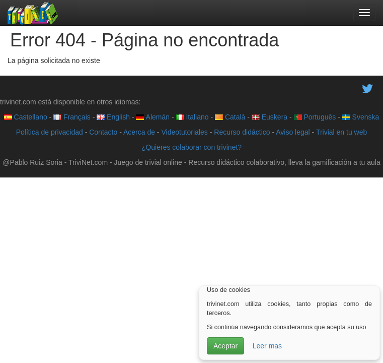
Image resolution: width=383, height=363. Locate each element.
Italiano (192, 117)
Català (230, 117)
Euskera (269, 117)
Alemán (153, 117)
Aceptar (225, 346)
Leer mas (267, 346)
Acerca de (139, 132)
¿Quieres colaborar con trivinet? (191, 147)
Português (315, 117)
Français (72, 117)
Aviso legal (293, 132)
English (113, 117)
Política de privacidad (49, 132)
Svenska (360, 117)
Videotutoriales (184, 132)
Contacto (103, 132)
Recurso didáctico (242, 132)
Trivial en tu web (341, 132)
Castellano (25, 117)
